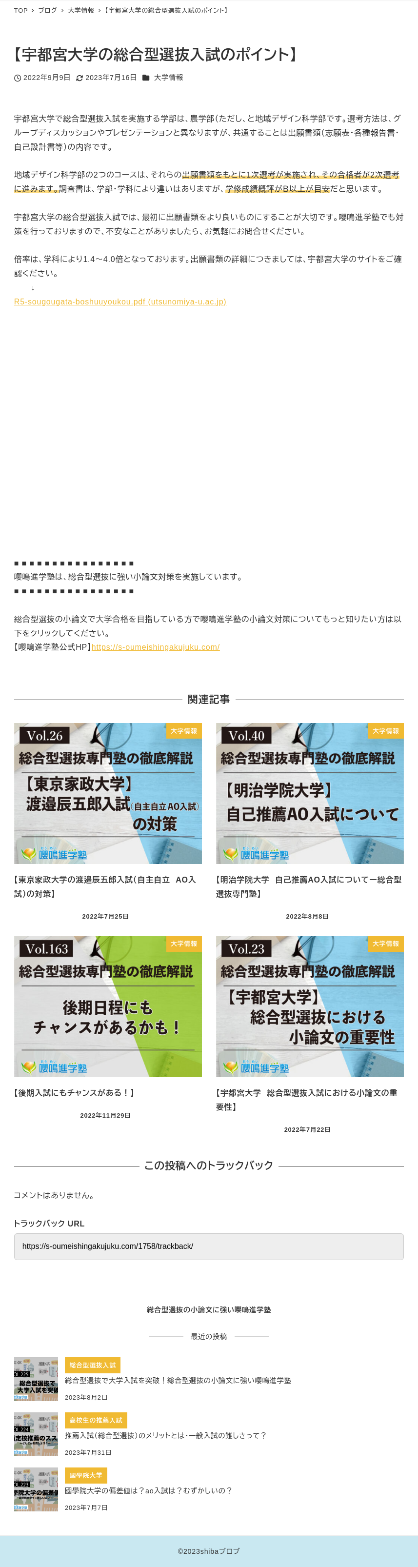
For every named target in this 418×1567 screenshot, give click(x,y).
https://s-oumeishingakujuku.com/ (156, 647)
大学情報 (168, 77)
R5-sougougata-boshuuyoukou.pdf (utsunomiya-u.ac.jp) (120, 302)
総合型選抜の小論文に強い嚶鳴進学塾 (209, 1310)
